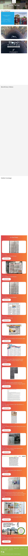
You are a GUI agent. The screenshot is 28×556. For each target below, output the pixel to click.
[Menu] (1, 2)
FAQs (26, 548)
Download (6, 258)
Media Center (16, 548)
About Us (6, 548)
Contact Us (11, 549)
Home (2, 548)
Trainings (22, 548)
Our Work (11, 548)
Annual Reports (4, 549)
